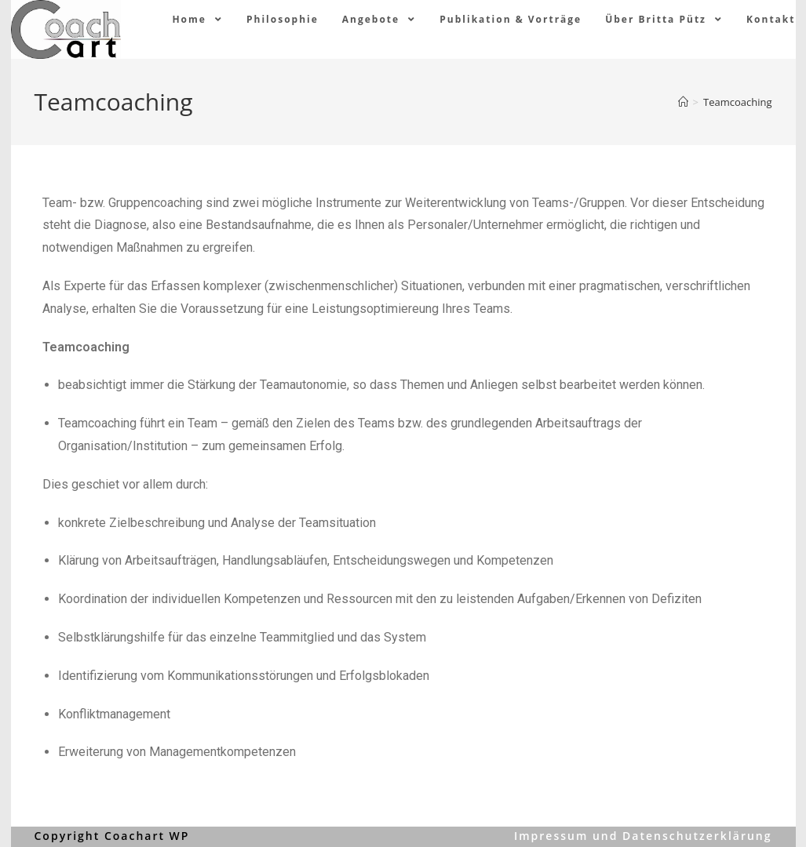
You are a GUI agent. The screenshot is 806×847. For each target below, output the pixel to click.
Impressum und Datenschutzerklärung (643, 835)
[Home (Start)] (683, 102)
